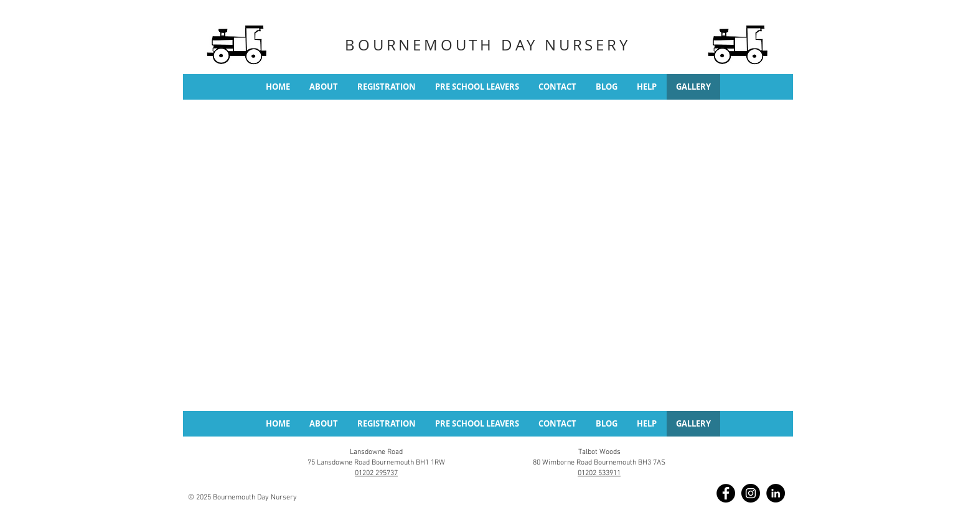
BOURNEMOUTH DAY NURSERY (487, 45)
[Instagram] (750, 493)
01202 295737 (376, 473)
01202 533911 (599, 473)
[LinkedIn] (775, 493)
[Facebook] (725, 493)
